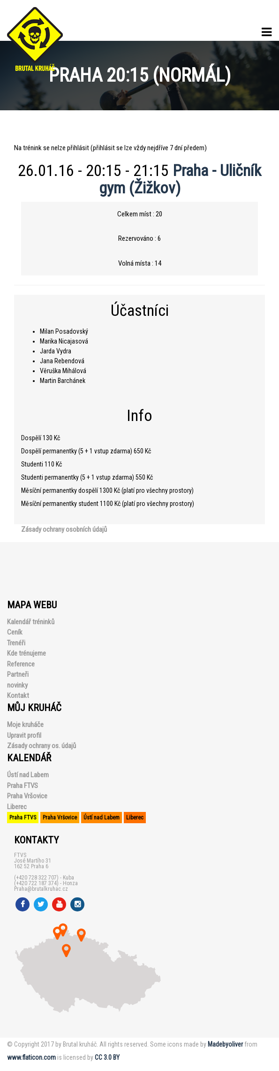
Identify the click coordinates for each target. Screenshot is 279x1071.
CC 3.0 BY (107, 1057)
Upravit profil (24, 735)
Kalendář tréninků (30, 622)
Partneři (18, 674)
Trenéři (16, 643)
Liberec (17, 807)
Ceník (15, 632)
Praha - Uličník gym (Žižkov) (180, 179)
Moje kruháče (25, 724)
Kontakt (18, 695)
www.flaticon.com (31, 1057)
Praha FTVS (22, 785)
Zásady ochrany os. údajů (41, 746)
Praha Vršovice (27, 796)
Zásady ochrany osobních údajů (64, 529)
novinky (17, 685)
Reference (21, 664)
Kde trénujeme (26, 653)
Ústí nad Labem (28, 775)
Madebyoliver (225, 1044)
